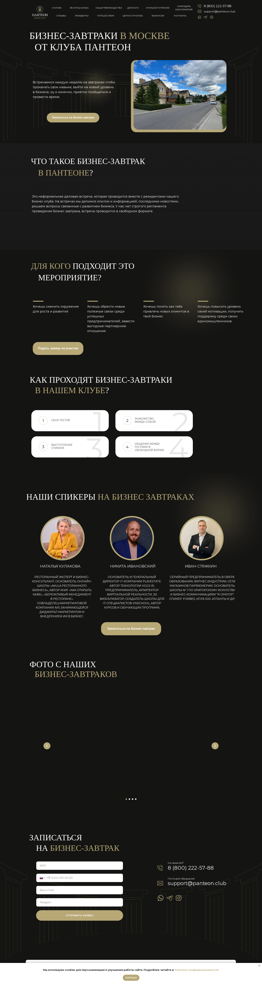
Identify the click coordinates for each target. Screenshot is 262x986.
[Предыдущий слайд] (46, 745)
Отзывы (61, 15)
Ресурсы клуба (79, 7)
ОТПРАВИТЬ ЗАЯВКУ (80, 915)
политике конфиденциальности (196, 970)
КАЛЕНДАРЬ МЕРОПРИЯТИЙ (183, 8)
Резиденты (81, 15)
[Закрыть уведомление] (259, 965)
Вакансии (158, 15)
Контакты (180, 15)
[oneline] (79, 902)
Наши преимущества (109, 7)
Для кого (133, 7)
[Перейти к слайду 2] (129, 799)
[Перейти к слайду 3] (132, 799)
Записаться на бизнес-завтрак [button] (73, 117)
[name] (79, 865)
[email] (79, 890)
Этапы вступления (157, 7)
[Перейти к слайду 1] (126, 799)
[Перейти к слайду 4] (135, 799)
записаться (55, 837)
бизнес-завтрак (77, 848)
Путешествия (105, 15)
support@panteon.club (219, 11)
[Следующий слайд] (215, 745)
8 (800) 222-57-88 (217, 6)
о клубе (57, 7)
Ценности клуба (132, 15)
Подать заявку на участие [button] (58, 348)
